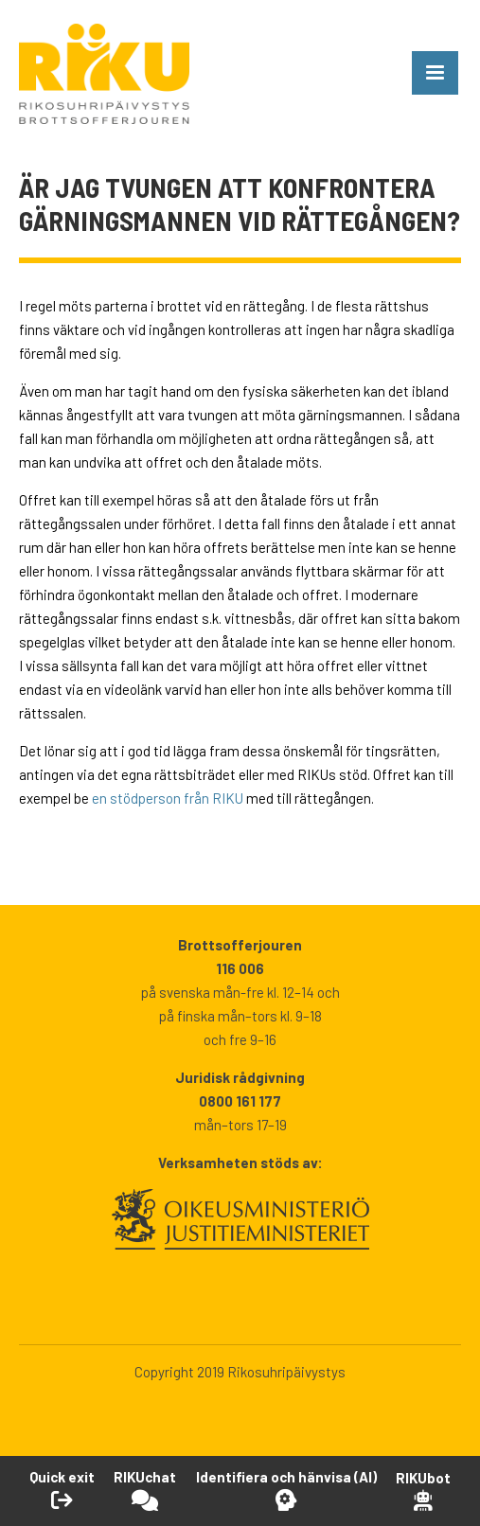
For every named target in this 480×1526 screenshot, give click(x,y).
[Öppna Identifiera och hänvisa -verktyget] (286, 1490)
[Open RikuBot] (423, 1490)
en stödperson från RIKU (167, 798)
